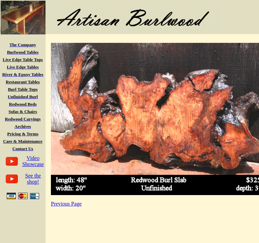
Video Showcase (33, 161)
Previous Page (66, 204)
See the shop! (33, 179)
